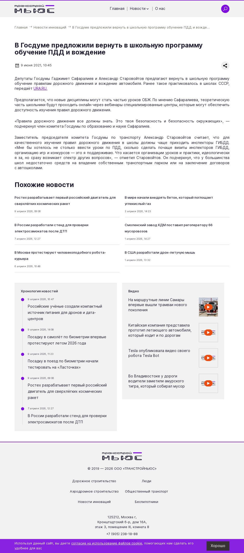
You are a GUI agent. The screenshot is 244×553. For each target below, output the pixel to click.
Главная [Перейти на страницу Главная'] (117, 8)
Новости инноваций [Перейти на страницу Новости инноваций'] (94, 502)
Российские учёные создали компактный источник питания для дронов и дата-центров (65, 312)
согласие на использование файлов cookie (106, 543)
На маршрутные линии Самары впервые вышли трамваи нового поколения (157, 305)
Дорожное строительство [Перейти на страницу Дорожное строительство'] (94, 481)
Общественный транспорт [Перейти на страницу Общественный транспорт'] (146, 491)
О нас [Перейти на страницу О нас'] (160, 8)
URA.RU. (40, 88)
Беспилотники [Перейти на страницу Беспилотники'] (146, 502)
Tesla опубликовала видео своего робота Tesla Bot (159, 353)
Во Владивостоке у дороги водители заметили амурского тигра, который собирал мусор (156, 381)
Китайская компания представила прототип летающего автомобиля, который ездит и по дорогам (160, 330)
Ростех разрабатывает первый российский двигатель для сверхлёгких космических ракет (67, 391)
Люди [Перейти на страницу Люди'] (146, 481)
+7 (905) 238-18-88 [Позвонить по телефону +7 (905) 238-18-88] (122, 534)
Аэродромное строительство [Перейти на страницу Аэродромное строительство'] (94, 491)
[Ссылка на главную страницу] (34, 9)
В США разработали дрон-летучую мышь (160, 252)
